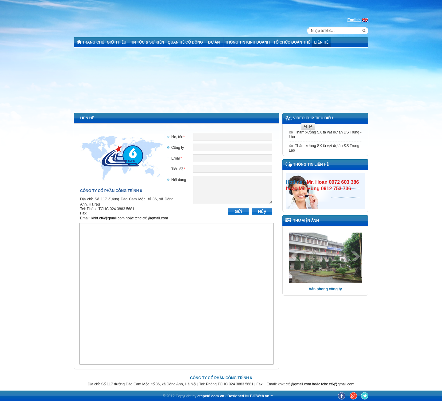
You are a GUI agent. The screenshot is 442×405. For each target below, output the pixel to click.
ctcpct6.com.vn (210, 396)
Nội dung (178, 180)
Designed (236, 396)
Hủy (262, 211)
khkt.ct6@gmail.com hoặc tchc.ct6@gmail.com (129, 218)
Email (176, 158)
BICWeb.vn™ (261, 396)
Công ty (177, 147)
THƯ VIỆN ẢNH (306, 220)
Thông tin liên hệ (311, 164)
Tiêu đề (178, 169)
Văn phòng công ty (325, 289)
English (354, 20)
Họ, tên (178, 137)
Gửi (238, 211)
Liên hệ (87, 118)
